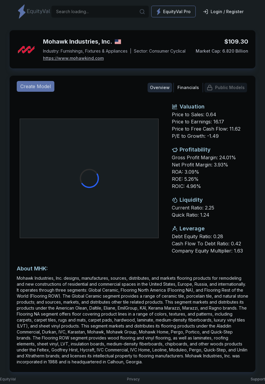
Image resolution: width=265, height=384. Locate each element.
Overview (160, 87)
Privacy (133, 379)
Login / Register (223, 11)
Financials (188, 87)
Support (258, 379)
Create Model (35, 86)
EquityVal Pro (173, 11)
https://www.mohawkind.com (73, 58)
